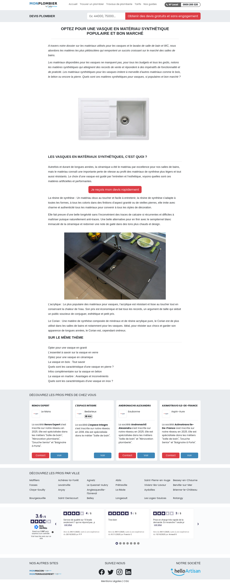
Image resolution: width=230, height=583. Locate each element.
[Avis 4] (127, 543)
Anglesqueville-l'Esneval (96, 491)
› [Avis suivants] (198, 524)
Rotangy (178, 498)
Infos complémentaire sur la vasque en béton (75, 371)
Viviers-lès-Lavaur (155, 485)
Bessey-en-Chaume (185, 480)
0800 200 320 (190, 4)
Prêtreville (121, 485)
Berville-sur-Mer (182, 485)
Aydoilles (149, 489)
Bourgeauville (37, 498)
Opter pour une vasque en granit (67, 347)
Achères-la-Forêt (68, 480)
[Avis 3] (124, 543)
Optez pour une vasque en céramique (70, 357)
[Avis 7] (138, 543)
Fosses (33, 485)
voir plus (68, 525)
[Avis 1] (117, 543)
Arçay (61, 489)
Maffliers (34, 480)
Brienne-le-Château (185, 489)
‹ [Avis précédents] (55, 524)
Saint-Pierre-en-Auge (157, 480)
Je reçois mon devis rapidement (115, 189)
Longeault (121, 498)
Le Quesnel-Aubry (97, 485)
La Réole (120, 489)
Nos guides (150, 4)
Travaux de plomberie (119, 4)
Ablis (118, 480)
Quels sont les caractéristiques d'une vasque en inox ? (80, 381)
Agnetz (91, 480)
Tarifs (138, 4)
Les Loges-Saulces (155, 498)
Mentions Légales (111, 581)
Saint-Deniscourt (68, 498)
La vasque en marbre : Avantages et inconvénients (78, 376)
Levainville (64, 485)
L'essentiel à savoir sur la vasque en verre (73, 352)
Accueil (73, 4)
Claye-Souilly (37, 489)
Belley (90, 498)
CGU (126, 581)
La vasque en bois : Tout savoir (66, 362)
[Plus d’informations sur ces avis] (52, 532)
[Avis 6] (135, 543)
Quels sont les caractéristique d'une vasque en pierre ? (81, 366)
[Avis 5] (131, 543)
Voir (59, 455)
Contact (40, 455)
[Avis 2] (120, 543)
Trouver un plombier (92, 4)
